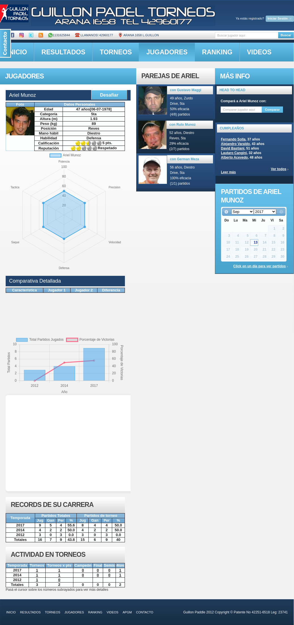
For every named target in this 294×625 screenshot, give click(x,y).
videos (259, 52)
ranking (217, 52)
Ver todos (278, 169)
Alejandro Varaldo (235, 144)
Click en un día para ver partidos (259, 266)
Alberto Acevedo (234, 157)
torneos (116, 52)
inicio (11, 612)
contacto (144, 612)
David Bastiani (232, 148)
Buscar (286, 35)
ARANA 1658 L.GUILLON (138, 35)
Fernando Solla (233, 139)
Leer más (228, 172)
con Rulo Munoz (182, 125)
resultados (63, 52)
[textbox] (246, 35)
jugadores (167, 52)
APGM (127, 612)
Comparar (272, 109)
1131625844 (59, 35)
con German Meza (184, 159)
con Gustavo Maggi (185, 90)
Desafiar (109, 94)
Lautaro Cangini (234, 153)
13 (255, 242)
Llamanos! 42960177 (94, 35)
